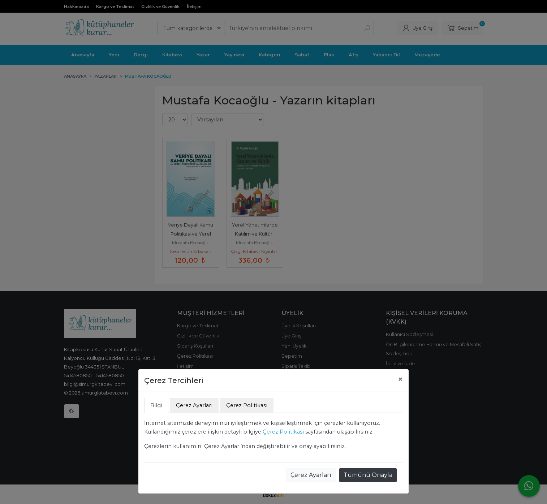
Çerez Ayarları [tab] (194, 405)
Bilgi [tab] (156, 405)
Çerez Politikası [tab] (246, 405)
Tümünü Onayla (368, 474)
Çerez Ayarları (310, 474)
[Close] (400, 379)
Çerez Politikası (283, 431)
